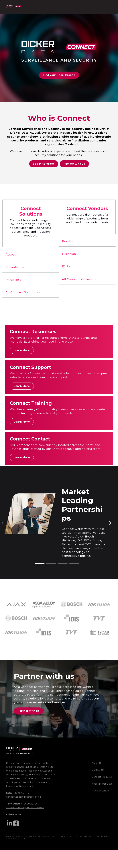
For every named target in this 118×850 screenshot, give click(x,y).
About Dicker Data (102, 783)
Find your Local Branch (59, 75)
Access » (12, 254)
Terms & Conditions (83, 836)
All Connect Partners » (79, 279)
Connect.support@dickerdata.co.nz (25, 807)
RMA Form (66, 836)
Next (110, 522)
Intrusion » (14, 280)
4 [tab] (71, 563)
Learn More (22, 350)
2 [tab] (47, 563)
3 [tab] (59, 563)
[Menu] (110, 7)
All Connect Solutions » (23, 292)
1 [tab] (36, 563)
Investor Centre (100, 790)
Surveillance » (16, 267)
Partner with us (74, 163)
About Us (97, 763)
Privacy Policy (103, 836)
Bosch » (68, 241)
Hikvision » (70, 254)
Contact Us (98, 770)
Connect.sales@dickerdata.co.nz (23, 796)
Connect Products (102, 777)
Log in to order (43, 163)
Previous (2, 522)
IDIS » (66, 266)
